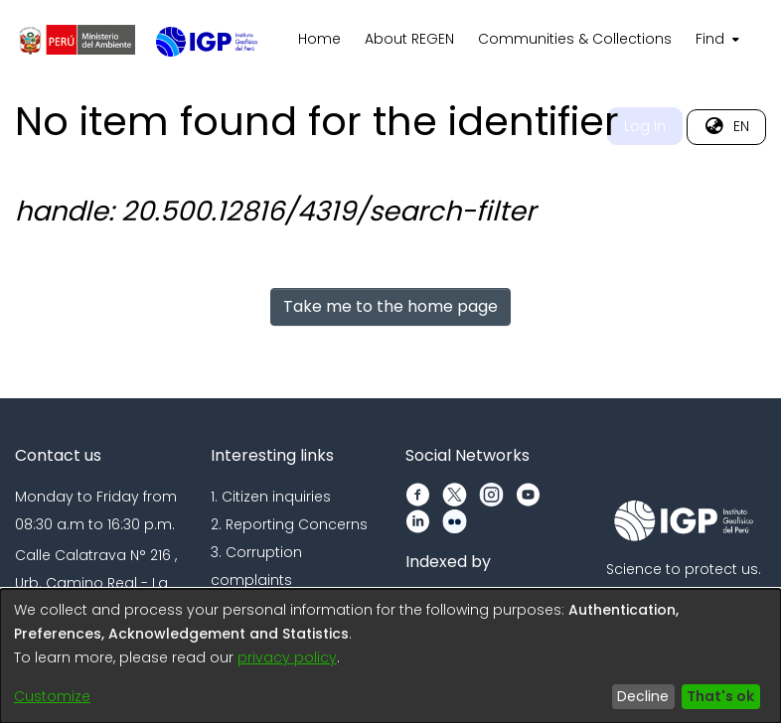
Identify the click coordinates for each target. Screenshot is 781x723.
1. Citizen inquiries (271, 496)
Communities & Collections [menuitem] (575, 39)
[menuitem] (715, 39)
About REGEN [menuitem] (409, 39)
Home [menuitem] (319, 39)
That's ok (720, 696)
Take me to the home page (390, 306)
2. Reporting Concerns (289, 524)
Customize (52, 696)
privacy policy (287, 657)
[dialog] (390, 656)
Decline (643, 696)
